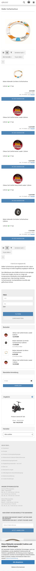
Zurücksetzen (18, 318)
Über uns (5, 466)
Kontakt (5, 451)
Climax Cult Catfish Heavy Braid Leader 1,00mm (17, 185)
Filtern (18, 314)
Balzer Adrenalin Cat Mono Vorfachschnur (15, 81)
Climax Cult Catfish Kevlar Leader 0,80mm (15, 117)
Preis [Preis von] (5, 295)
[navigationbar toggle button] (33, 2)
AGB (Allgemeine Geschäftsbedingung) (13, 473)
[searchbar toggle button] (24, 2)
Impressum (6, 448)
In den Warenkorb (18, 99)
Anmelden (18, 385)
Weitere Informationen (18, 567)
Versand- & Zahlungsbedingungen (11, 454)
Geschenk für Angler (8, 469)
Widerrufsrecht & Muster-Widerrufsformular (14, 457)
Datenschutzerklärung (12, 558)
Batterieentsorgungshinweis (10, 460)
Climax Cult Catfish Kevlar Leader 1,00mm (15, 151)
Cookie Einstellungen (8, 478)
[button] (3, 53)
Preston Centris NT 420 (18, 416)
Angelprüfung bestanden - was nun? (12, 463)
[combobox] (19, 53)
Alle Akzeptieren (18, 562)
